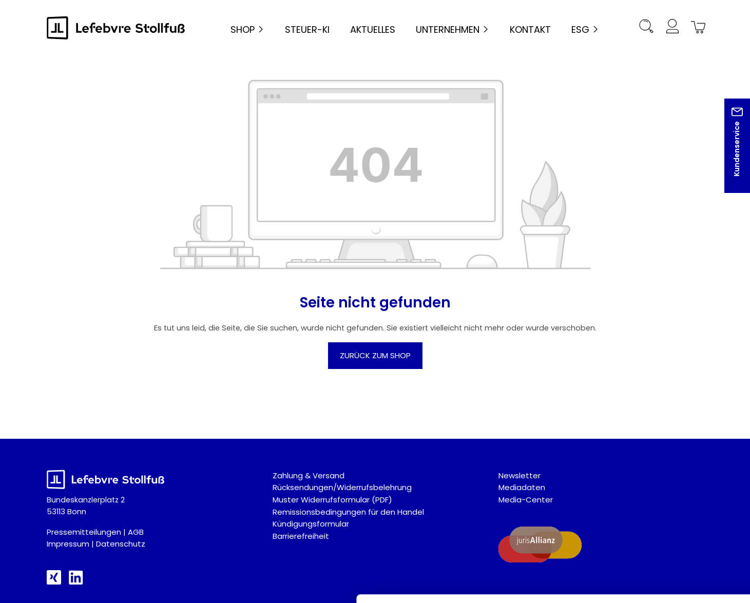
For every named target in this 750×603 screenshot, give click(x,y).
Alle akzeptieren (664, 456)
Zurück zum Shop (375, 355)
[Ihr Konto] (672, 27)
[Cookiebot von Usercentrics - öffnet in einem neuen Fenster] (66, 583)
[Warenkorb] (696, 27)
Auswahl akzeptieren (664, 487)
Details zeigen (546, 582)
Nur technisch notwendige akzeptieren (664, 519)
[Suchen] (646, 27)
